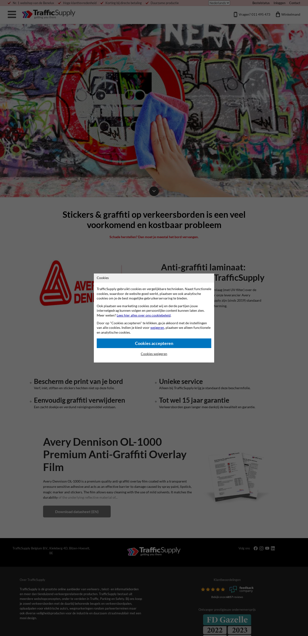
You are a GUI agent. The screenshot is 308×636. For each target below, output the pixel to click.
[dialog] (154, 318)
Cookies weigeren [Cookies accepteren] (154, 354)
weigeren (157, 327)
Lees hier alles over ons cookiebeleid (144, 315)
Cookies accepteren (154, 343)
